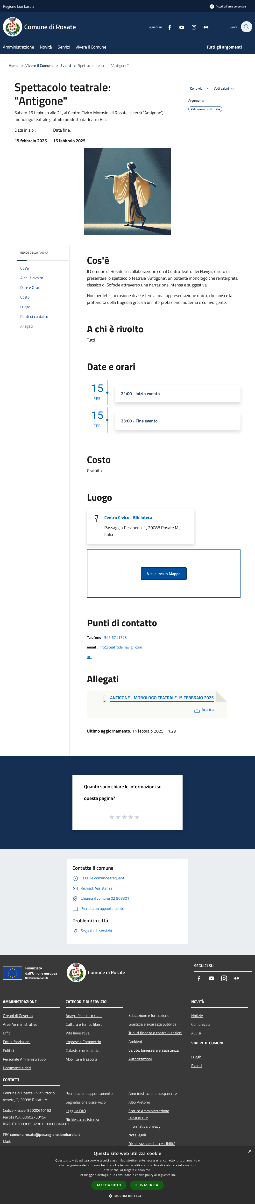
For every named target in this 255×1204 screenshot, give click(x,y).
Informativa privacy (144, 1126)
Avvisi (196, 1033)
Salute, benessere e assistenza (153, 1050)
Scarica (203, 709)
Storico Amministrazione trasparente (148, 1114)
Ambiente (136, 1041)
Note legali (137, 1135)
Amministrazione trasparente (152, 1093)
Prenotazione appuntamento (89, 1093)
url (89, 657)
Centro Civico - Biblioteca (128, 517)
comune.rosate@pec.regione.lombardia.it (45, 1134)
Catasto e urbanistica (83, 1050)
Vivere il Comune (39, 65)
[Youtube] (179, 26)
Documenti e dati (17, 1068)
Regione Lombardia (18, 6)
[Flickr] (203, 26)
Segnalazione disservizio (86, 1102)
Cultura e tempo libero (84, 1024)
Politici (8, 1050)
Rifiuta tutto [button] (146, 1185)
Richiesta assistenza (82, 1119)
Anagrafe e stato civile (84, 1016)
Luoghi (196, 1057)
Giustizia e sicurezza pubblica (152, 1024)
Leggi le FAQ (76, 1111)
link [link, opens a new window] (174, 1175)
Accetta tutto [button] (109, 1185)
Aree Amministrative (20, 1024)
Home (13, 65)
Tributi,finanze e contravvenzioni (155, 1033)
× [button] (249, 1151)
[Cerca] (246, 27)
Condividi (200, 89)
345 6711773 (115, 637)
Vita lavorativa (78, 1033)
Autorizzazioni (140, 1059)
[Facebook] (167, 26)
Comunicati (200, 1024)
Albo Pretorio (139, 1102)
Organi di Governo (18, 1016)
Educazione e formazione (148, 1015)
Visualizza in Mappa (163, 574)
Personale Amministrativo (24, 1059)
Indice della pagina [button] (34, 252)
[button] (127, 1195)
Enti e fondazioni (16, 1042)
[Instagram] (191, 26)
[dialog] (127, 1175)
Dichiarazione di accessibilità (151, 1144)
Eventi (65, 65)
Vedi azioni (224, 89)
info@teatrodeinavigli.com (120, 647)
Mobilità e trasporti (81, 1059)
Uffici (7, 1033)
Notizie (197, 1016)
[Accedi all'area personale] (227, 6)
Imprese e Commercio (83, 1042)
